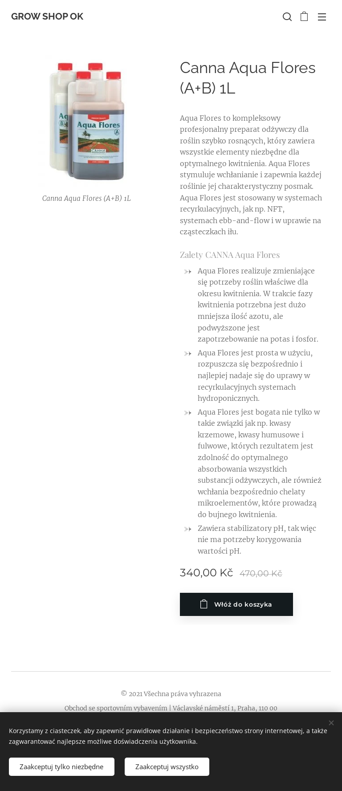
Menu (322, 16)
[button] (286, 16)
